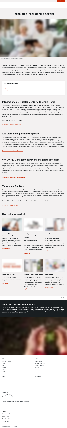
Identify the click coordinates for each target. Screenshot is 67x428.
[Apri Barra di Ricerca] (58, 4)
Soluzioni (9, 298)
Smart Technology (17, 298)
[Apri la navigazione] (64, 5)
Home (3, 298)
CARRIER (15, 426)
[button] (61, 298)
